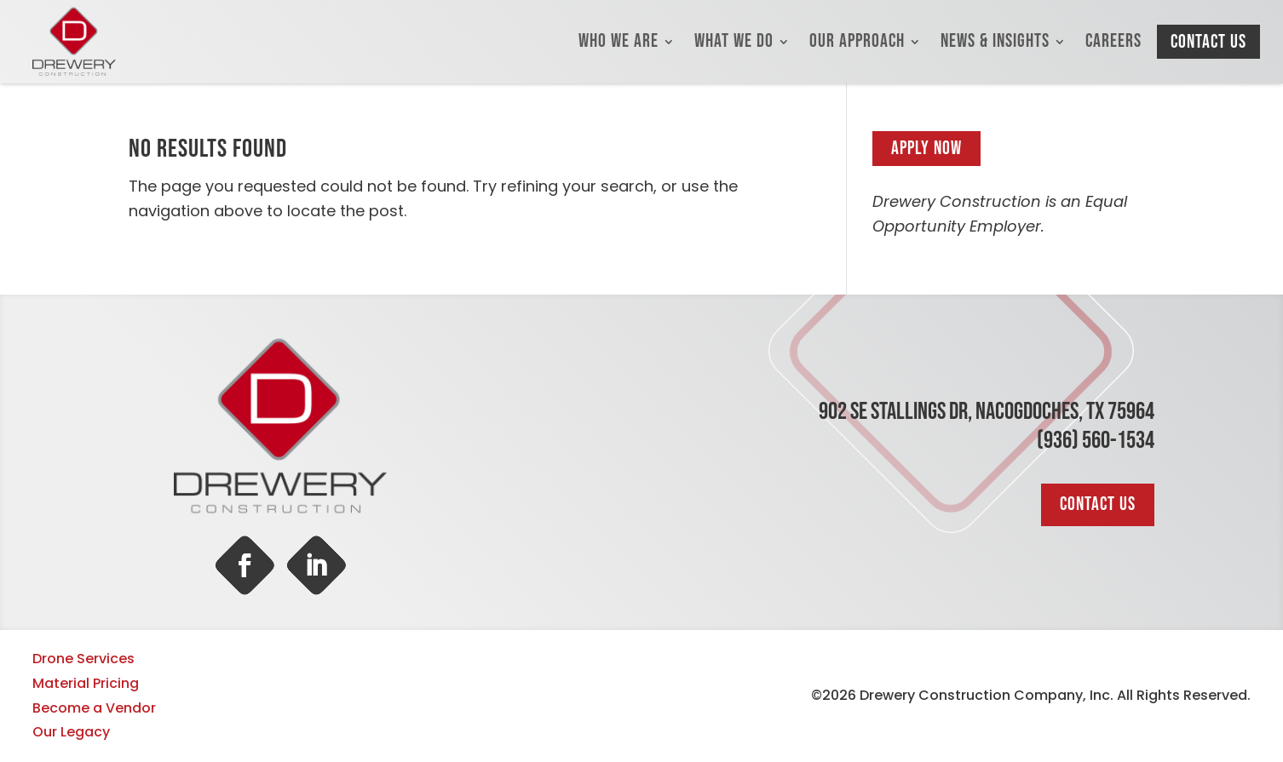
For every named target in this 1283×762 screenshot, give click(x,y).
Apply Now (926, 148)
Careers (1113, 41)
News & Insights (995, 41)
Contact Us (1208, 42)
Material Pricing (85, 683)
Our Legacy (71, 732)
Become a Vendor (94, 708)
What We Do (734, 41)
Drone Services (83, 658)
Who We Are (618, 41)
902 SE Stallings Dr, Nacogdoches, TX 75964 (986, 412)
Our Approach (857, 41)
